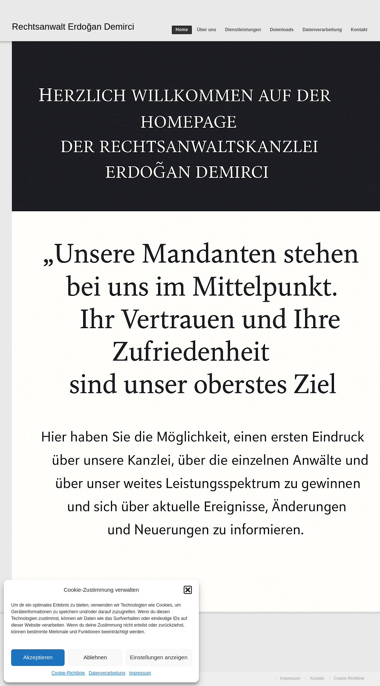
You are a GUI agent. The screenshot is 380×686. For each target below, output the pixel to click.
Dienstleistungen (243, 29)
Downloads (282, 29)
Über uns (206, 29)
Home (182, 29)
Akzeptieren (38, 657)
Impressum (140, 673)
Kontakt (359, 29)
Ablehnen (95, 657)
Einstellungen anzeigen (158, 657)
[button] (187, 590)
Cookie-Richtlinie (68, 673)
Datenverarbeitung (107, 673)
